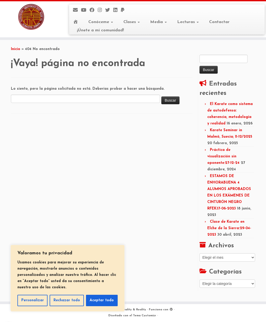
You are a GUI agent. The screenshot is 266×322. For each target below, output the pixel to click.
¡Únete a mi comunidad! (100, 30)
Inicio (15, 49)
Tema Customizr (144, 315)
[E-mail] (77, 10)
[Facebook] (94, 10)
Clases (131, 22)
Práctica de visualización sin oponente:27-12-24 (223, 156)
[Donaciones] (124, 10)
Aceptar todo (102, 300)
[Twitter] (109, 10)
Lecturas (188, 22)
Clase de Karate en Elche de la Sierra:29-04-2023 (229, 228)
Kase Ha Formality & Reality (125, 309)
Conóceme (100, 22)
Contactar (219, 22)
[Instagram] (101, 10)
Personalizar (32, 300)
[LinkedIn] (117, 10)
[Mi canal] (85, 10)
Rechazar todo (67, 300)
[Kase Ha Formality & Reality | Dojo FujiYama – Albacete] (31, 17)
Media (158, 22)
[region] (67, 278)
